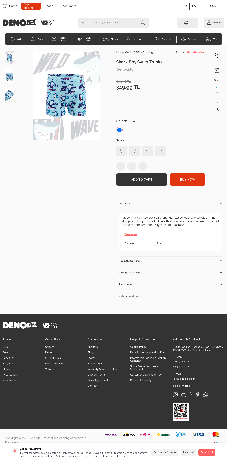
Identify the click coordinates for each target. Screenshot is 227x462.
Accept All (207, 452)
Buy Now (187, 179)
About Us (93, 347)
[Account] (214, 23)
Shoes (110, 39)
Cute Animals (53, 358)
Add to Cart (141, 179)
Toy (211, 39)
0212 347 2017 (181, 361)
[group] (66, 95)
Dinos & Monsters (55, 363)
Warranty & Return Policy (102, 369)
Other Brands (68, 6)
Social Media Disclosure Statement (144, 368)
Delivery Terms (96, 374)
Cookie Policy (138, 347)
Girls (16, 39)
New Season (10, 380)
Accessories (136, 39)
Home (10, 6)
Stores (91, 358)
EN (194, 6)
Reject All (188, 452)
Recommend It (170, 284)
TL (206, 6)
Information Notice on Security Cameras (148, 359)
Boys (37, 39)
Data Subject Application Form (148, 352)
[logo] (21, 23)
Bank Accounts (96, 363)
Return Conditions (170, 296)
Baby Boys (9, 363)
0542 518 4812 (181, 367)
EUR (221, 6)
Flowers (50, 352)
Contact (92, 385)
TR (185, 6)
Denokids (124, 69)
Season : (190, 52)
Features (170, 203)
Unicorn (49, 347)
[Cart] (187, 23)
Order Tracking (29, 6)
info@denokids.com (184, 378)
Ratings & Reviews (170, 272)
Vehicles (50, 369)
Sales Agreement (98, 380)
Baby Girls (8, 358)
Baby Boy (84, 39)
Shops (49, 6)
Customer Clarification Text (146, 374)
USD (213, 6)
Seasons (189, 39)
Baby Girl (59, 39)
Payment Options (170, 261)
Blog (90, 352)
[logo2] (47, 23)
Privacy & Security (141, 380)
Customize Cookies (164, 452)
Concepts (163, 39)
